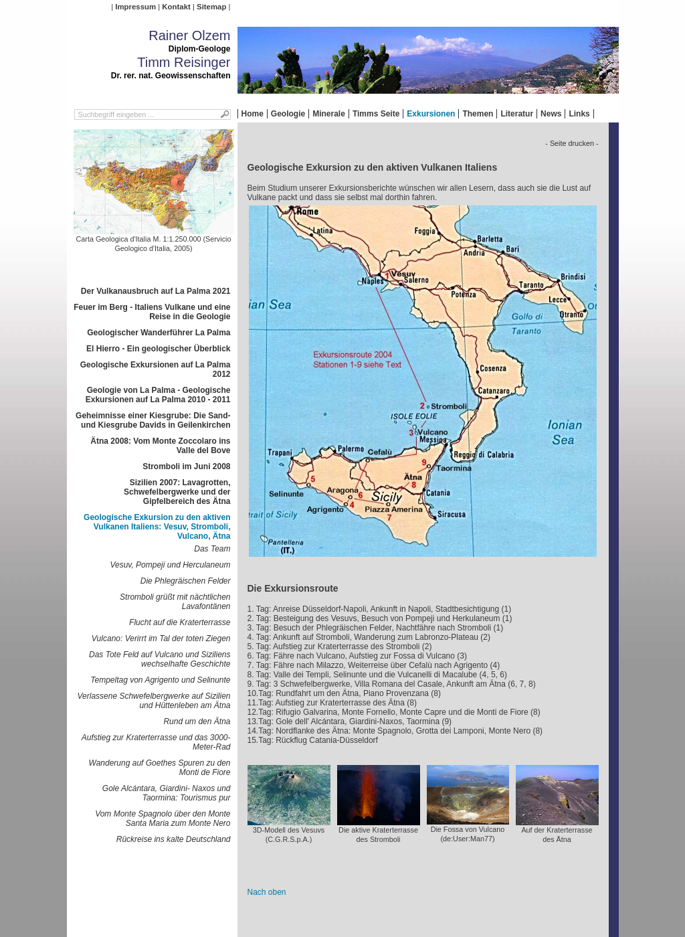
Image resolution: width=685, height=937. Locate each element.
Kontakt (176, 7)
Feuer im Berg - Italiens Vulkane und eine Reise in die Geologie (152, 312)
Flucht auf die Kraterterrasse (179, 622)
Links (579, 113)
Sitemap (211, 7)
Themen (477, 113)
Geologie (288, 113)
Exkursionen (431, 113)
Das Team (212, 548)
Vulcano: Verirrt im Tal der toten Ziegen (161, 638)
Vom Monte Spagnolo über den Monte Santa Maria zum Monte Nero (162, 818)
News (551, 113)
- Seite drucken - (571, 143)
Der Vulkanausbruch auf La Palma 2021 (156, 291)
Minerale (328, 113)
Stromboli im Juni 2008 (186, 466)
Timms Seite (376, 113)
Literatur (516, 113)
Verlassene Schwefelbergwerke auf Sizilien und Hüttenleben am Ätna (153, 700)
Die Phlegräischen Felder (185, 581)
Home (252, 113)
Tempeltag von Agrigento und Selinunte (160, 680)
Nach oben (267, 892)
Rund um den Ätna (196, 721)
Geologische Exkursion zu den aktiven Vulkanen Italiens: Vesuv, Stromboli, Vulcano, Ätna (157, 527)
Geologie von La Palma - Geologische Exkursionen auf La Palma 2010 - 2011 (158, 395)
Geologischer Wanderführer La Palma (158, 332)
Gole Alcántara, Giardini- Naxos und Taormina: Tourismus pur (166, 793)
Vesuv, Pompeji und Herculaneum (170, 565)
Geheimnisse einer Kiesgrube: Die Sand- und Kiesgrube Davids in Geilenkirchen (153, 420)
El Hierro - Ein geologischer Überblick (158, 348)
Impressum (135, 7)
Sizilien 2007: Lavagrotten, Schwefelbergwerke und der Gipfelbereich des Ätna (177, 492)
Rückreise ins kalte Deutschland (173, 839)
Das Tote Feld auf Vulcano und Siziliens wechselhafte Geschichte (159, 659)
